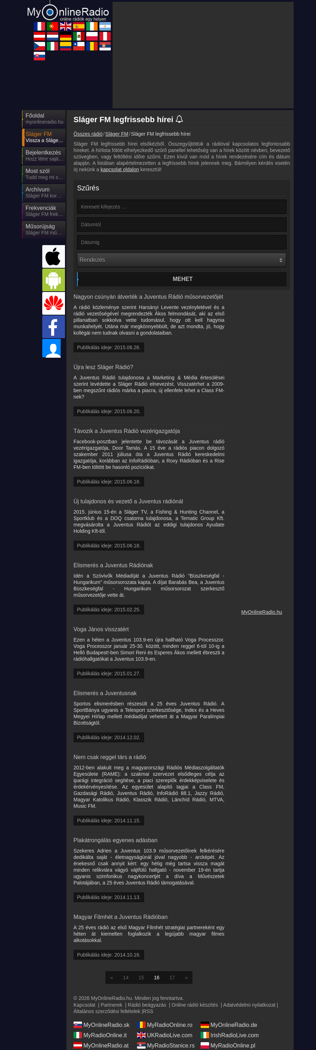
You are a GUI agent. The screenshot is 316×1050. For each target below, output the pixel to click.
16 (157, 977)
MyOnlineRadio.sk (101, 1025)
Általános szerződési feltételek (106, 1011)
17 (172, 977)
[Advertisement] (203, 55)
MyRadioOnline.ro (164, 1025)
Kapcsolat (84, 1005)
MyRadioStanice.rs (166, 1045)
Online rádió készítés (194, 1005)
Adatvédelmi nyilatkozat (249, 1005)
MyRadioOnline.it (100, 1035)
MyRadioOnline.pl (228, 1045)
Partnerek (111, 1005)
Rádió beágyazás (147, 1005)
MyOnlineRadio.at (101, 1045)
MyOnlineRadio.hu (261, 612)
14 (126, 977)
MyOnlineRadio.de (229, 1025)
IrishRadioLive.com (230, 1035)
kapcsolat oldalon (119, 169)
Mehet (183, 279)
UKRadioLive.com (164, 1035)
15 (141, 977)
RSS (148, 1011)
